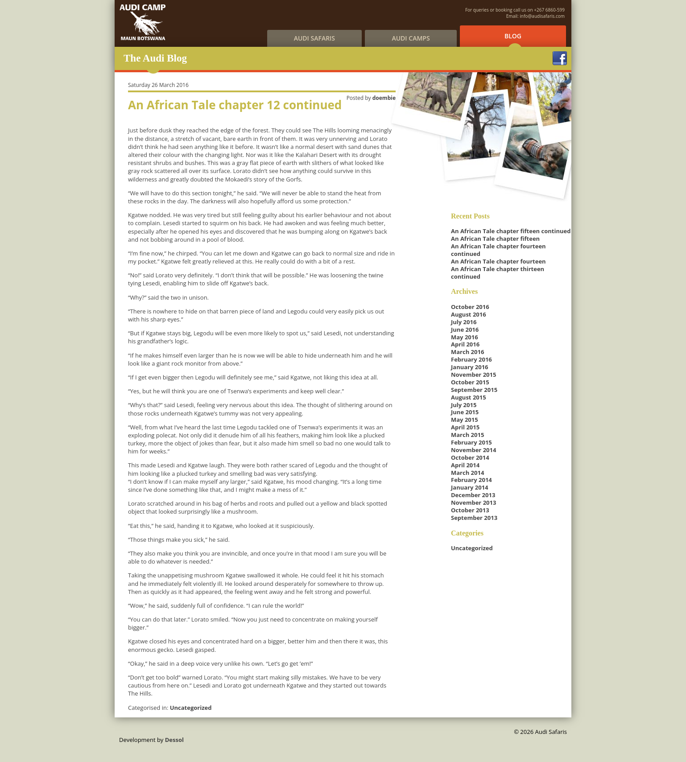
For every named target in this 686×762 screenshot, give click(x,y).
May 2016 (464, 337)
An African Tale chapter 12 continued (235, 105)
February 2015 (471, 442)
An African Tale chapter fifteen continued (510, 231)
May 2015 (464, 420)
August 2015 (468, 397)
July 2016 (463, 322)
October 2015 (470, 382)
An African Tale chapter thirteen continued (497, 272)
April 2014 (465, 465)
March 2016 (467, 352)
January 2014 (469, 487)
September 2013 (474, 518)
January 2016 (469, 367)
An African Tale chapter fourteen (498, 261)
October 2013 (470, 510)
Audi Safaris (314, 38)
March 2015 (467, 435)
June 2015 (465, 412)
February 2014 (471, 480)
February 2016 (471, 359)
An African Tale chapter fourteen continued (498, 250)
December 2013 (473, 495)
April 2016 (465, 344)
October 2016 (470, 307)
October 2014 (470, 457)
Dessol (174, 740)
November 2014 (473, 450)
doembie (384, 98)
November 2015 (473, 375)
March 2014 (467, 473)
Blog (512, 36)
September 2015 (474, 390)
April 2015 (465, 427)
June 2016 (465, 329)
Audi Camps (411, 38)
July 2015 (463, 405)
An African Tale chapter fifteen (495, 239)
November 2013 (473, 502)
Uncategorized (191, 708)
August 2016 (468, 314)
